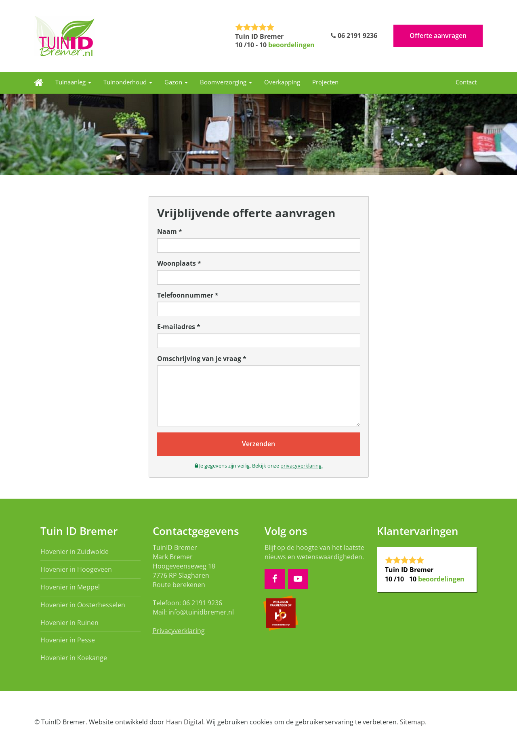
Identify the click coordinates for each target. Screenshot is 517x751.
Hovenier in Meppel (70, 587)
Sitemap (412, 721)
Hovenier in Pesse (67, 640)
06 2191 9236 (354, 35)
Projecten (325, 82)
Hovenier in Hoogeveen (76, 569)
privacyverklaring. (301, 465)
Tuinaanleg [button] (73, 82)
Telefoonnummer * (188, 295)
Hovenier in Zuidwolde (74, 551)
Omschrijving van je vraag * (201, 358)
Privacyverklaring (179, 630)
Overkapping (282, 82)
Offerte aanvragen (438, 35)
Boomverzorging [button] (226, 82)
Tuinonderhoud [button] (127, 82)
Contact (466, 82)
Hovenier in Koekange (73, 657)
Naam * (169, 231)
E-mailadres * (178, 326)
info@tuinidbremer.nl (201, 612)
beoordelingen (291, 44)
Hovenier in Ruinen (69, 622)
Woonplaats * (179, 263)
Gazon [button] (176, 82)
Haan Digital (184, 721)
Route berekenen (179, 584)
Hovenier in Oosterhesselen (82, 604)
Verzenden (258, 443)
